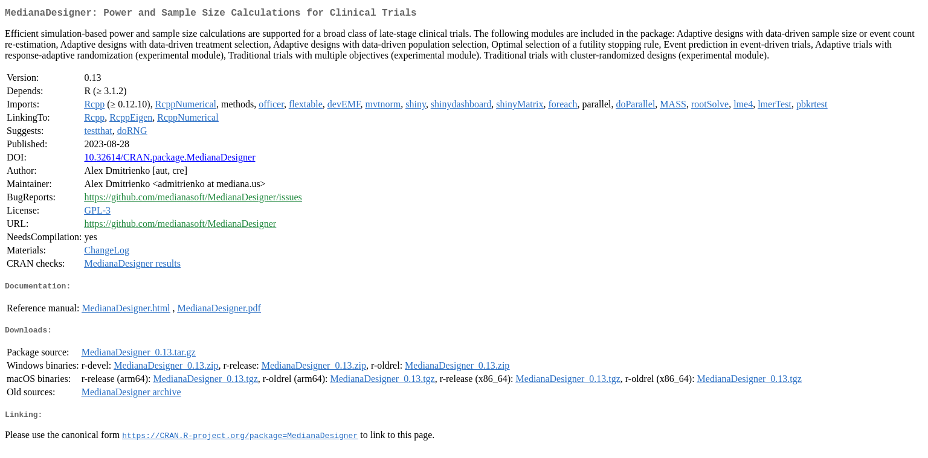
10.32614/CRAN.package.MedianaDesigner (169, 159)
